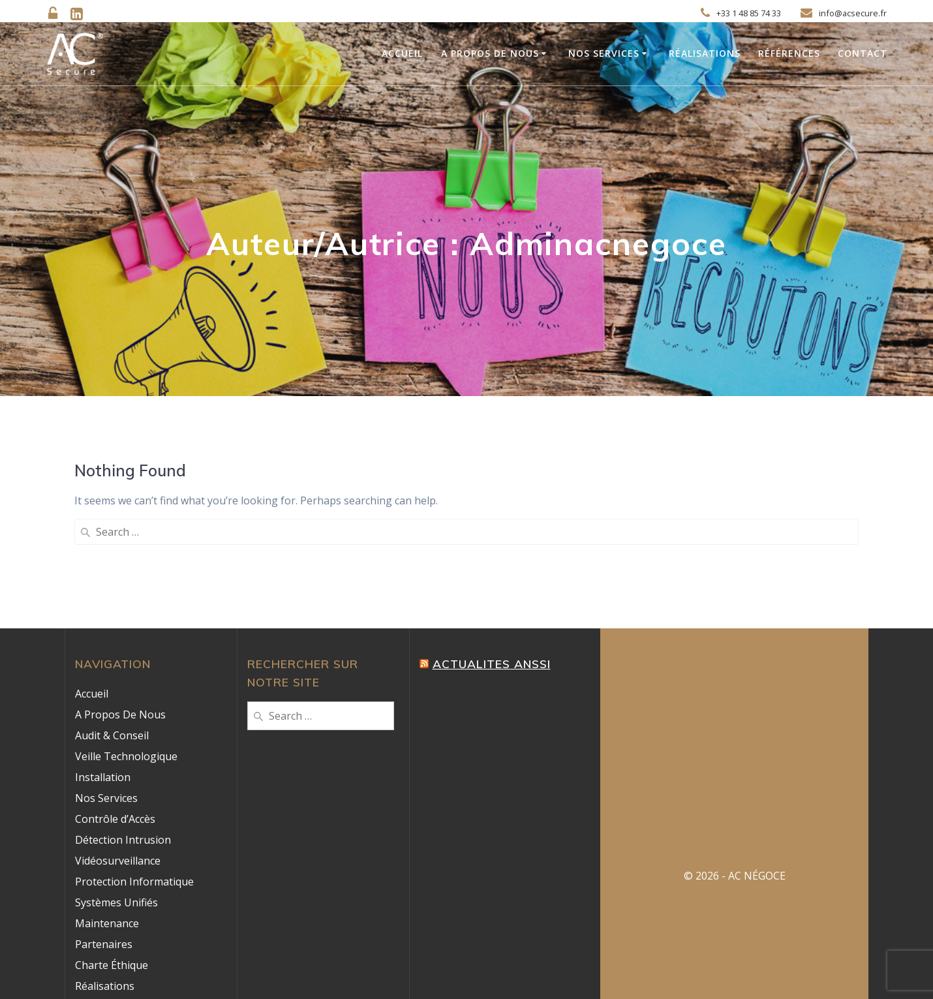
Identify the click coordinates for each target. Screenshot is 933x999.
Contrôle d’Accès (115, 712)
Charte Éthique (111, 859)
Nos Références (114, 900)
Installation (102, 671)
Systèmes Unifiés (116, 796)
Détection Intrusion (123, 733)
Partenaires (103, 838)
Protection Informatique (134, 775)
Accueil (402, 53)
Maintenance (107, 817)
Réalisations (705, 53)
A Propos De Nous (490, 53)
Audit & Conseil (112, 629)
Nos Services (603, 53)
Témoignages (109, 921)
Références (789, 53)
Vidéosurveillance (118, 754)
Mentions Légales (118, 963)
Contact (862, 53)
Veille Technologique (126, 650)
